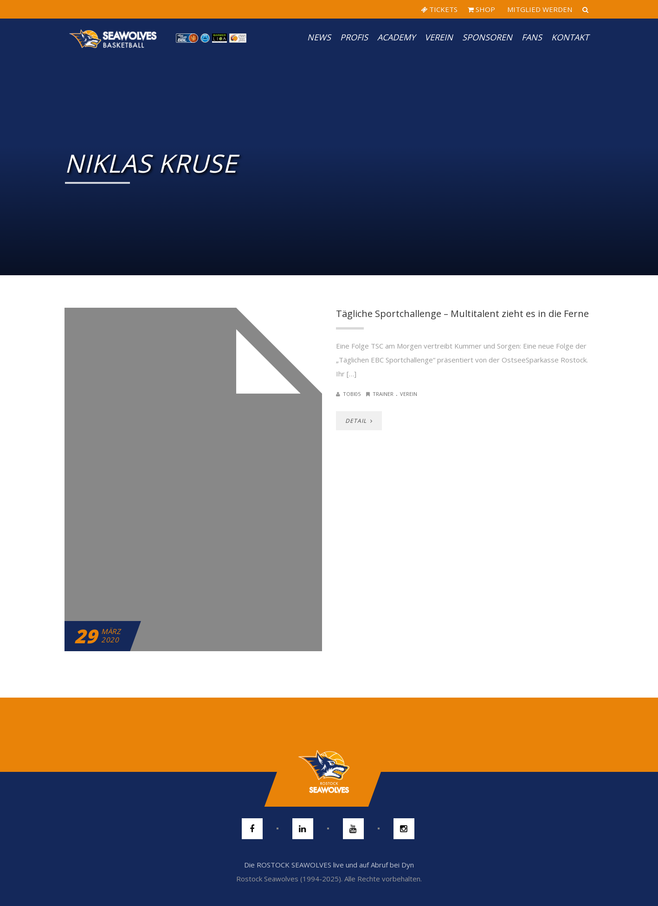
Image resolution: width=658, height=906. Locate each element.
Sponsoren (487, 37)
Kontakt (570, 37)
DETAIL (359, 421)
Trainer (383, 393)
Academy (396, 37)
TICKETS (439, 9)
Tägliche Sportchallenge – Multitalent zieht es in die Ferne (462, 313)
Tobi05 (352, 393)
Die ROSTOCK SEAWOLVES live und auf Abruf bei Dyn (329, 864)
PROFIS (354, 37)
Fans (532, 37)
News (319, 37)
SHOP (481, 9)
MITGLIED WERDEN (538, 9)
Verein (439, 37)
